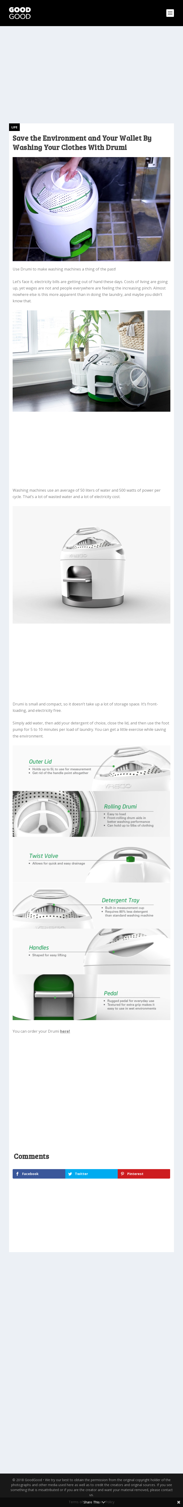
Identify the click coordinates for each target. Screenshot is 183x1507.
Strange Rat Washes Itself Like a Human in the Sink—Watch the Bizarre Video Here (45, 1322)
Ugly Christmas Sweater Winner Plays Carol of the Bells (43, 1412)
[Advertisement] (91, 69)
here (64, 1031)
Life (14, 127)
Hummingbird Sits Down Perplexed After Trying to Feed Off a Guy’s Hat (132, 1319)
